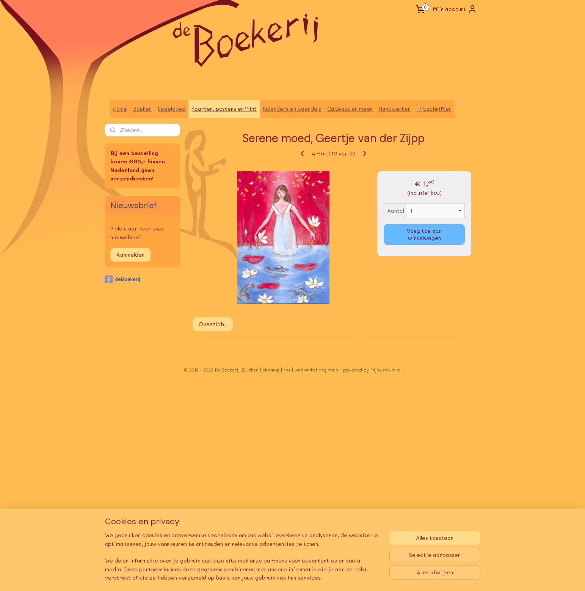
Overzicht (212, 324)
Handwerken (395, 108)
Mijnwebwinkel (386, 370)
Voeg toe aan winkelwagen (424, 234)
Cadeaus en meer (350, 108)
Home (120, 108)
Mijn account (455, 9)
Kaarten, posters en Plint (224, 108)
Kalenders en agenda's (292, 108)
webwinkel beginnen (316, 370)
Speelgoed (171, 108)
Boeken (142, 108)
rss (287, 370)
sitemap (271, 370)
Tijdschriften (434, 108)
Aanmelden (130, 254)
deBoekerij (122, 279)
